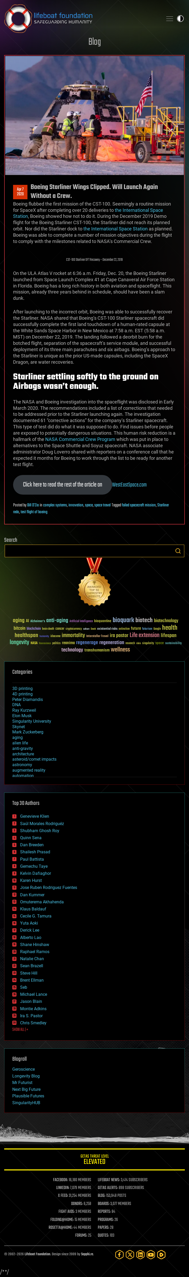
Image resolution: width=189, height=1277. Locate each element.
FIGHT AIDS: (67, 1211)
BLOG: (101, 1195)
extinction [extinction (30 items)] (124, 629)
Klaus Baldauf (33, 908)
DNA (16, 704)
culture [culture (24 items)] (86, 629)
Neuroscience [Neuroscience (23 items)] (45, 643)
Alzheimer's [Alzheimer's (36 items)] (37, 621)
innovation (75, 505)
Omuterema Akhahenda (42, 901)
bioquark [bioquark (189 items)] (123, 620)
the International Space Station (115, 228)
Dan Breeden (32, 844)
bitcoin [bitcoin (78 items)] (19, 628)
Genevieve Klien (34, 816)
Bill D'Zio (33, 505)
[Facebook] (119, 1254)
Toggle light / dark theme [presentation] (180, 18)
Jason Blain (31, 1001)
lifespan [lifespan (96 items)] (168, 636)
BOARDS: (104, 1204)
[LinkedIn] (140, 1254)
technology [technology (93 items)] (72, 650)
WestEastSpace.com (129, 484)
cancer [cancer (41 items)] (59, 629)
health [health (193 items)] (169, 628)
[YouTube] (151, 1254)
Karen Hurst (31, 880)
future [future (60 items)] (136, 628)
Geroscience (23, 1069)
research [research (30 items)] (130, 643)
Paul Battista (32, 859)
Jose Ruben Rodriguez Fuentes (48, 887)
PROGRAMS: (106, 1220)
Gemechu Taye (34, 866)
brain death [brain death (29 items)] (48, 629)
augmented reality (28, 770)
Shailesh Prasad (35, 851)
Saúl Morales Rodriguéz (42, 823)
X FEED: (63, 1195)
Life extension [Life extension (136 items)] (144, 635)
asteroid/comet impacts (34, 759)
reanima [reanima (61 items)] (68, 642)
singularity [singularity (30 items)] (148, 643)
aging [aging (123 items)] (19, 620)
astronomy (22, 764)
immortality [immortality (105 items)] (73, 635)
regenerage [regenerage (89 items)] (87, 643)
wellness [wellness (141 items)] (120, 649)
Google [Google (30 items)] (157, 629)
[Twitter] (130, 1254)
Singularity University (31, 721)
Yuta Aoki (29, 923)
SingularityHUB (26, 1102)
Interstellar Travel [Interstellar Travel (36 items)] (97, 636)
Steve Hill (28, 973)
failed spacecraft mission (139, 505)
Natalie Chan (32, 958)
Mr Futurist (22, 1082)
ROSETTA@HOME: (61, 1227)
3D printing (22, 688)
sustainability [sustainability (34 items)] (173, 643)
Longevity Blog (26, 1076)
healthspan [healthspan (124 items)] (26, 635)
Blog (94, 42)
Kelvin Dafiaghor (35, 873)
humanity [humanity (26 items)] (44, 636)
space (89, 505)
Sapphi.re (87, 1254)
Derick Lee (29, 930)
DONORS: (77, 1204)
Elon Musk (22, 715)
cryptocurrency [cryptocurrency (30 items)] (74, 629)
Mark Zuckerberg (27, 731)
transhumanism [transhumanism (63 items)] (97, 650)
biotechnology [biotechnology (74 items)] (166, 621)
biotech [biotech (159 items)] (144, 620)
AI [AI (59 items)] (27, 621)
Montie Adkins (33, 1008)
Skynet (18, 726)
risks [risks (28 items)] (138, 643)
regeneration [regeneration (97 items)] (111, 643)
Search (178, 551)
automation (23, 775)
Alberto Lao (30, 937)
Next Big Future (26, 1089)
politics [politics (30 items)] (56, 643)
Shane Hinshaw (34, 944)
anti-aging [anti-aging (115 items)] (57, 620)
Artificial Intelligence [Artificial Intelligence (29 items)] (81, 621)
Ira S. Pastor (31, 1015)
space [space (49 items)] (159, 643)
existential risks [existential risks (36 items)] (107, 629)
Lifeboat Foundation (37, 1254)
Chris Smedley (33, 1022)
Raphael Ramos (34, 951)
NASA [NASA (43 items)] (34, 643)
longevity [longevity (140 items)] (19, 642)
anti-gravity (22, 748)
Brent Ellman (32, 980)
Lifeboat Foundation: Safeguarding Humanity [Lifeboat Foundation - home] (81, 18)
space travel (102, 505)
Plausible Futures (28, 1095)
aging (17, 737)
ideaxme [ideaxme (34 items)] (55, 636)
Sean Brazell (31, 965)
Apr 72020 (20, 192)
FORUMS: (81, 1235)
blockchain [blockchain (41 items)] (34, 629)
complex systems (55, 505)
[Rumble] (161, 1254)
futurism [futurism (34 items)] (147, 629)
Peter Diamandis (27, 699)
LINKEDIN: (62, 1188)
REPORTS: (104, 1211)
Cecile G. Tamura (35, 916)
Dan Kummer (32, 894)
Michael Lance (33, 994)
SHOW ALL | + (20, 1029)
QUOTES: (103, 1235)
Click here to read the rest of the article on (62, 485)
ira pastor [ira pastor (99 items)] (119, 636)
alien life (20, 742)
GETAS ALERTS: (108, 1188)
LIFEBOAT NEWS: (109, 1180)
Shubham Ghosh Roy (39, 830)
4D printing (22, 694)
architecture (23, 753)
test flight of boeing (34, 512)
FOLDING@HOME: (62, 1220)
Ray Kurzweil (24, 710)
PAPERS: (103, 1227)
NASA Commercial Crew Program (80, 439)
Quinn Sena (31, 837)
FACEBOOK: (60, 1180)
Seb (23, 987)
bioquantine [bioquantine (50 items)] (102, 621)
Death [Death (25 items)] (93, 629)
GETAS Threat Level (94, 1160)
